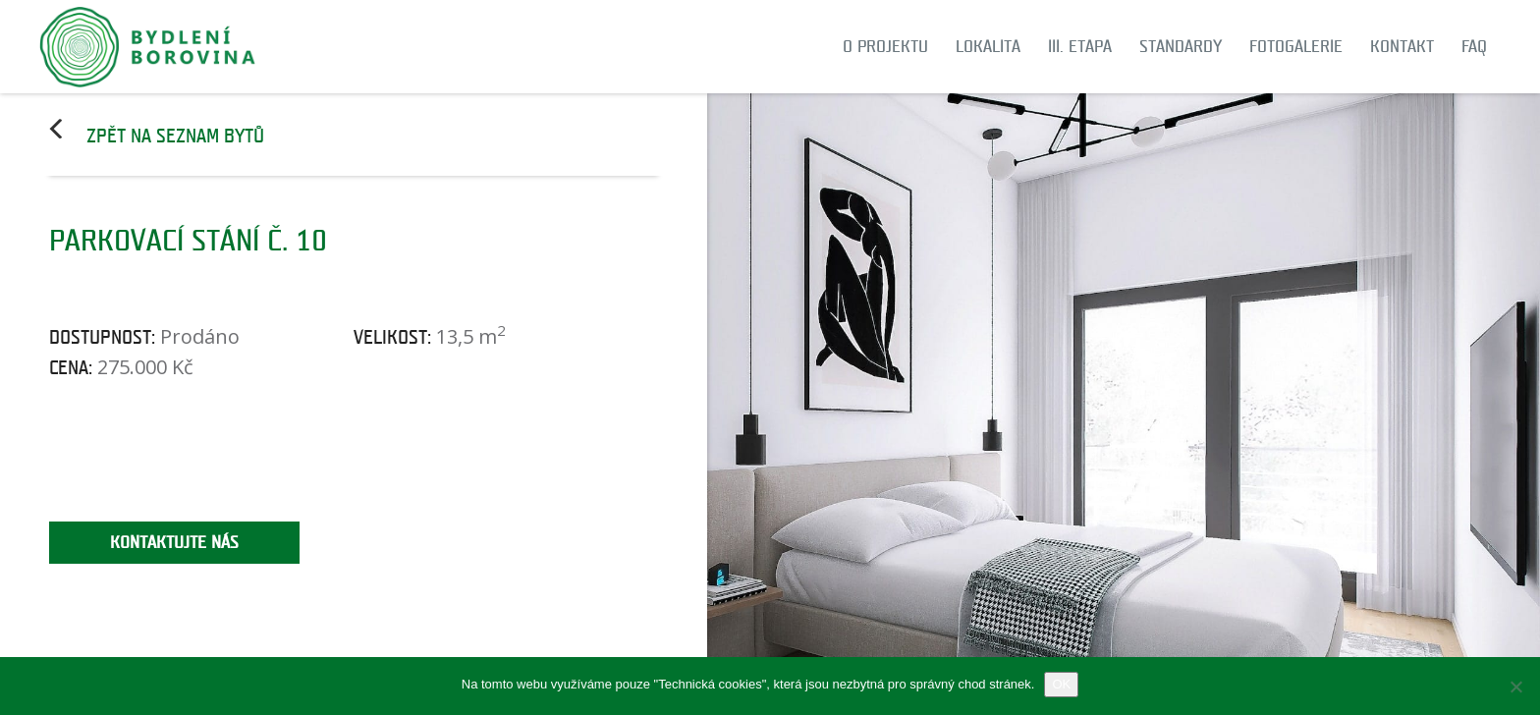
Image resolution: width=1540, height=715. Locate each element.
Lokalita (988, 46)
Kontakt (1402, 46)
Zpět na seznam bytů (175, 136)
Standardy (1180, 46)
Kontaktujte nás (174, 542)
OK (1061, 684)
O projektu (885, 46)
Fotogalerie (1296, 46)
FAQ (1474, 46)
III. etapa (1080, 46)
